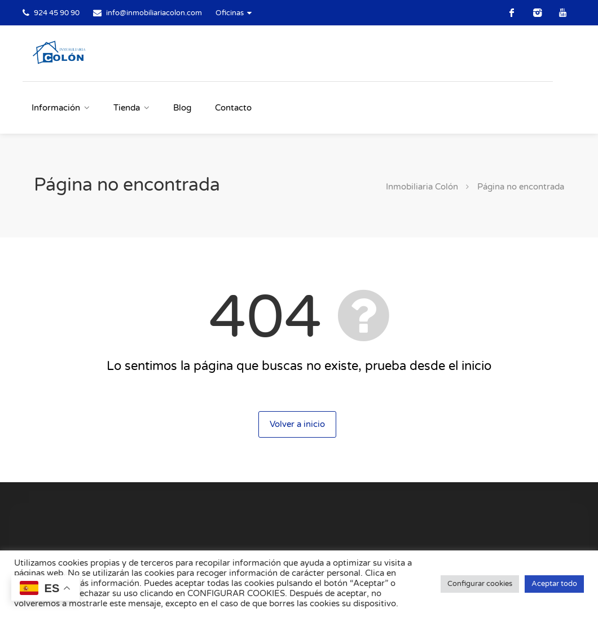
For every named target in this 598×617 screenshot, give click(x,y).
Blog (182, 108)
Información (56, 108)
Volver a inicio (297, 424)
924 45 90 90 (57, 12)
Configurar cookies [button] (479, 583)
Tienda (126, 108)
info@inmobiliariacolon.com (154, 12)
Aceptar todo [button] (554, 583)
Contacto (233, 108)
